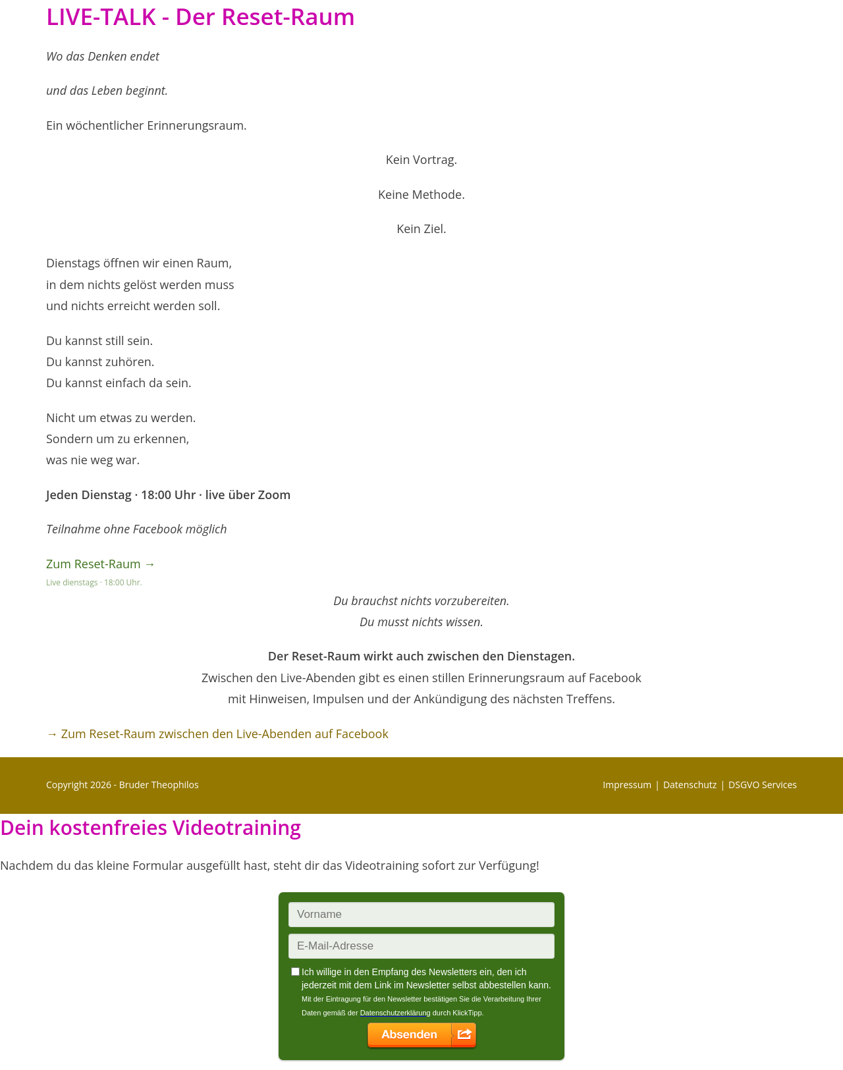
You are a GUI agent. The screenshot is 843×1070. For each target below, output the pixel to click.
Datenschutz (690, 784)
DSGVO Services (762, 784)
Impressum (627, 784)
